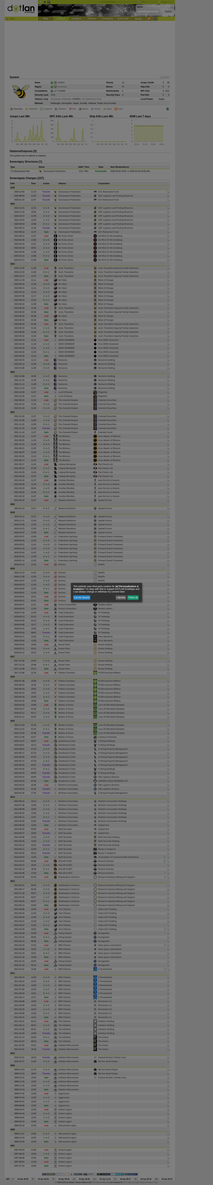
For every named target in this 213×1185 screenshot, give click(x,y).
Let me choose (82, 597)
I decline (121, 597)
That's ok (133, 597)
